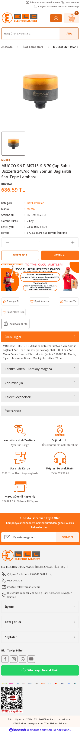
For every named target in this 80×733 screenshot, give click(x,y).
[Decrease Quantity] (7, 242)
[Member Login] (56, 18)
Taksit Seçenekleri (18, 397)
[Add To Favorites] (13, 312)
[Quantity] (40, 242)
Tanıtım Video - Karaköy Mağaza (28, 369)
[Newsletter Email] (40, 537)
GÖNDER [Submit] (68, 537)
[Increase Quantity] (73, 242)
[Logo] (20, 18)
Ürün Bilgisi (13, 337)
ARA (69, 33)
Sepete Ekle (20, 255)
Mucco (31, 209)
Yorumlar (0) (14, 383)
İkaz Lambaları (35, 203)
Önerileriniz (13, 411)
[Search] (40, 34)
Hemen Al (60, 255)
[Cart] (71, 18)
